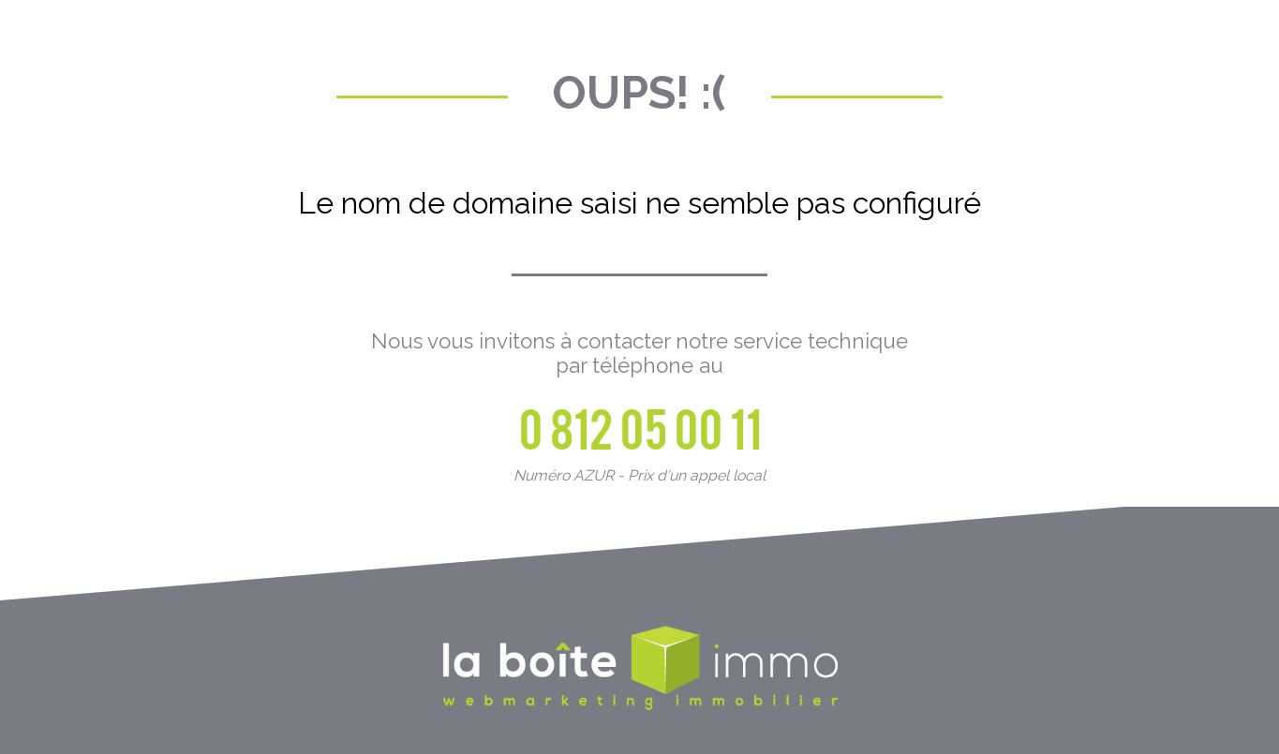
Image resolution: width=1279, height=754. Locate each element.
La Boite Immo (640, 669)
